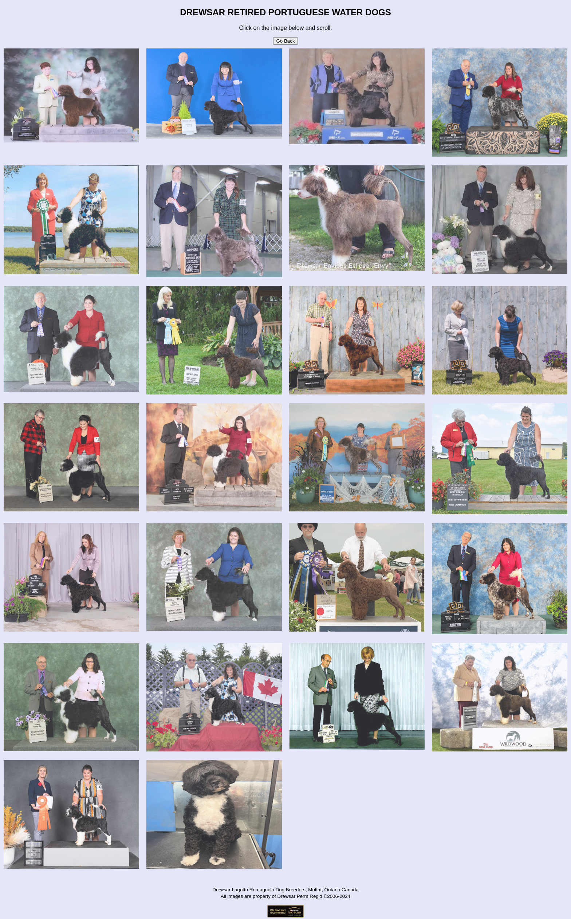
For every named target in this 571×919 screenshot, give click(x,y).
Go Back (285, 41)
